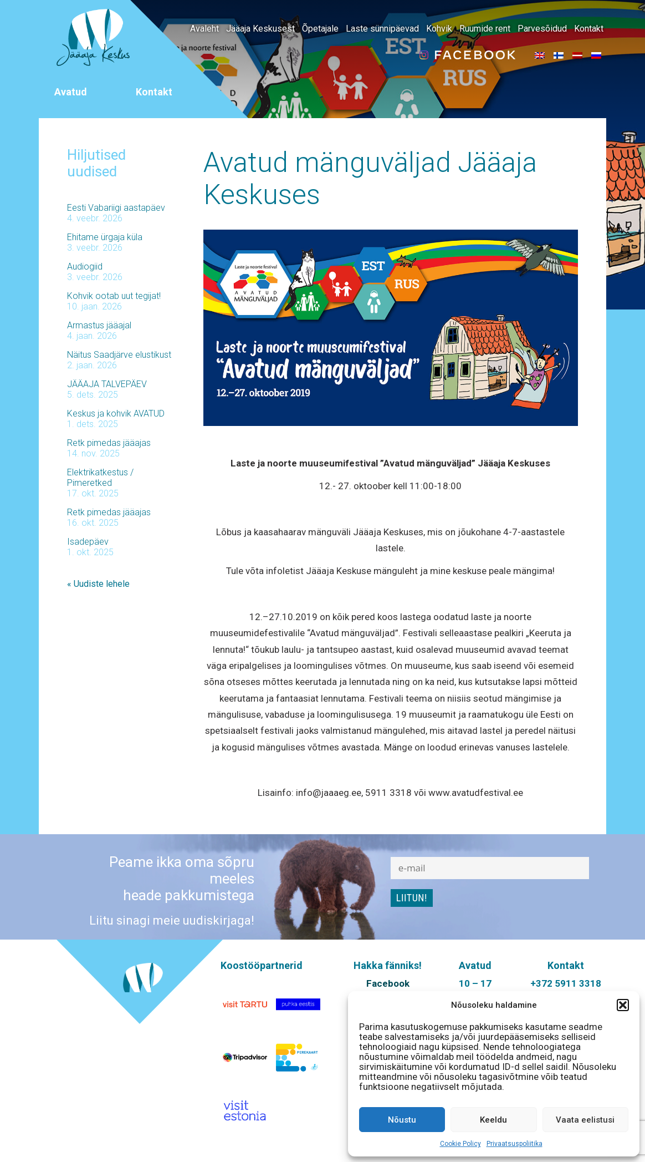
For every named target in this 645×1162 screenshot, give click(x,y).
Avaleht (204, 28)
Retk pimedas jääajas (109, 443)
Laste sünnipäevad (382, 28)
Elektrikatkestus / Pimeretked (100, 477)
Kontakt (588, 28)
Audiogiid (85, 266)
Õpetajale (320, 28)
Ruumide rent (484, 28)
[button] (622, 1005)
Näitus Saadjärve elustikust (119, 354)
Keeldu (493, 1120)
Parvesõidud (542, 28)
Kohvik (439, 28)
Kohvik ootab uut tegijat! (114, 296)
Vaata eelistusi (585, 1120)
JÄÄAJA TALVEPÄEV (107, 384)
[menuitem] (539, 55)
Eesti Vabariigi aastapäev (116, 207)
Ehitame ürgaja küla (104, 237)
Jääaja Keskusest (260, 28)
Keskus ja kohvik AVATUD (116, 413)
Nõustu (402, 1120)
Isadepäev (88, 541)
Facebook (387, 983)
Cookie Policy (460, 1144)
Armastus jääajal (99, 325)
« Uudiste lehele (98, 584)
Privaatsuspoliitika (514, 1144)
